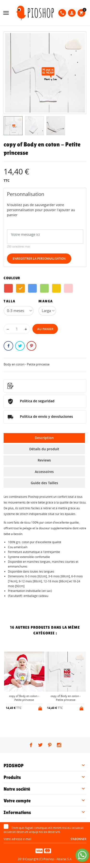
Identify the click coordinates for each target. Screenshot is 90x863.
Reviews (44, 460)
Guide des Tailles (44, 483)
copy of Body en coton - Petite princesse (24, 697)
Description (44, 437)
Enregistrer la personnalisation (39, 259)
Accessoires (44, 471)
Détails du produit (44, 449)
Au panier (45, 329)
